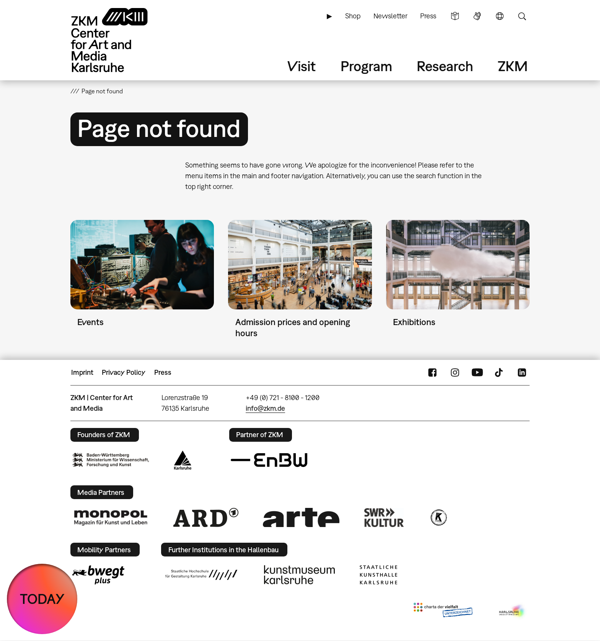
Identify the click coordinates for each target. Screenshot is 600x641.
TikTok (499, 372)
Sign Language (477, 16)
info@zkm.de (265, 408)
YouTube (477, 372)
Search (522, 16)
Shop (352, 16)
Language (499, 16)
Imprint (82, 372)
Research (445, 66)
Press (428, 16)
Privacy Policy (123, 372)
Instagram (455, 372)
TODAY (42, 599)
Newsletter (390, 16)
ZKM (513, 66)
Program (366, 66)
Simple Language (455, 16)
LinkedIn (522, 372)
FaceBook (432, 372)
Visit (301, 66)
